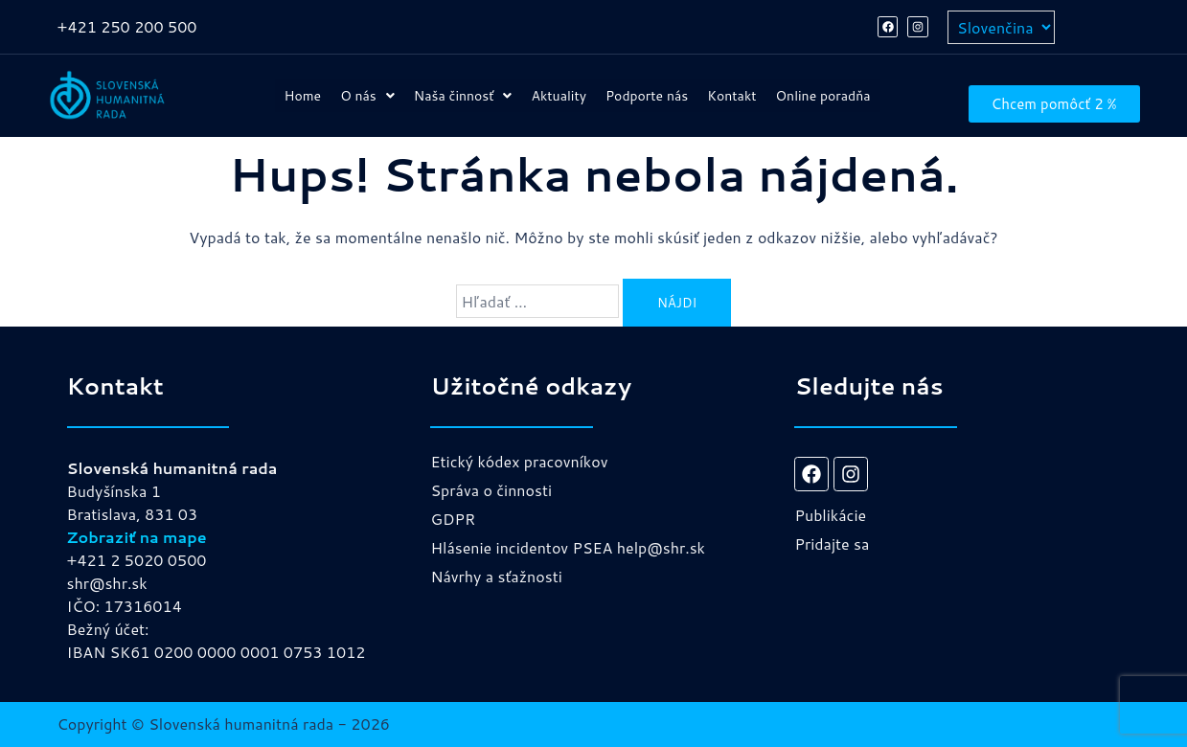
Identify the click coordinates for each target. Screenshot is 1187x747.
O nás (374, 88)
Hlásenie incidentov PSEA (521, 547)
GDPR (452, 519)
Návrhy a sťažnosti (495, 576)
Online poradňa (576, 103)
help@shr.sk (661, 547)
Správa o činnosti (491, 490)
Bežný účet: (108, 629)
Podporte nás (741, 88)
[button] (374, 88)
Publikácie (830, 515)
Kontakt (856, 88)
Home (289, 88)
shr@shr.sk (107, 583)
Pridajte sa (831, 543)
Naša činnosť (496, 88)
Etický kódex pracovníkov (518, 461)
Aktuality (622, 88)
